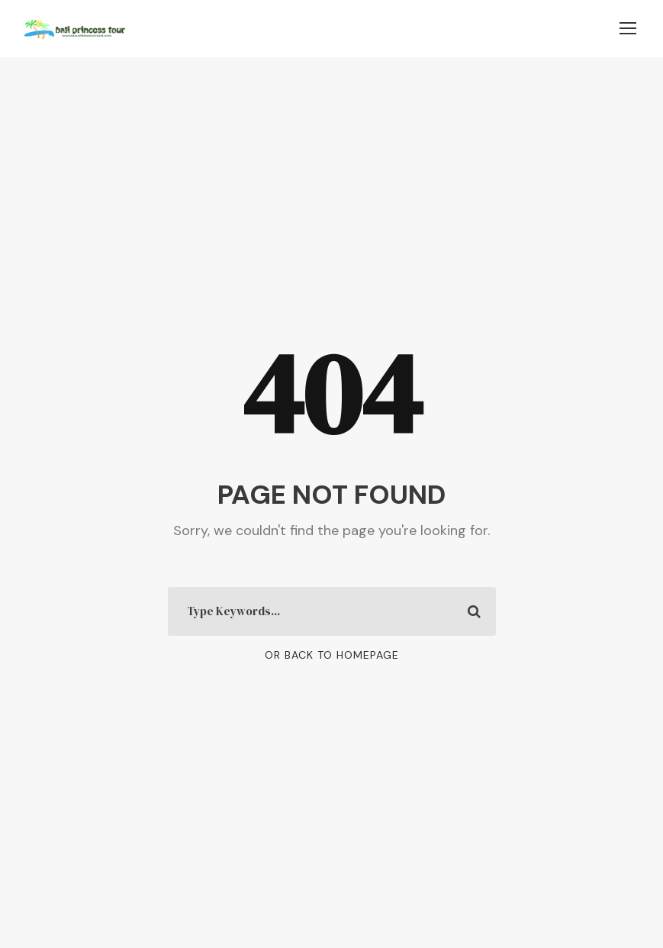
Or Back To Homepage (332, 655)
